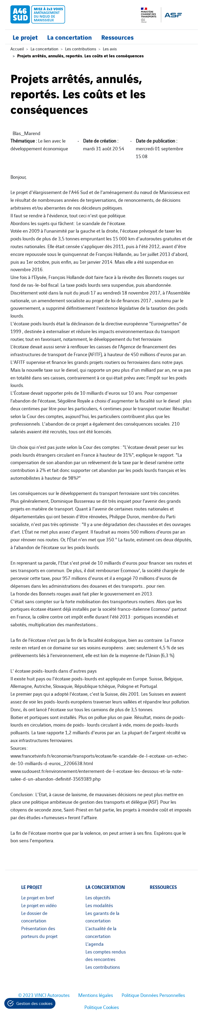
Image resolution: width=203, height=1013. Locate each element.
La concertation (69, 37)
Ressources (117, 37)
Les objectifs (97, 897)
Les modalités (99, 905)
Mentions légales (95, 994)
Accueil (17, 48)
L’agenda (94, 943)
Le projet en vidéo (39, 905)
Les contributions (80, 48)
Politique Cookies (101, 1006)
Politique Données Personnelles (153, 994)
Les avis (110, 48)
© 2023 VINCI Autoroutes (44, 994)
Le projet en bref (37, 897)
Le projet (25, 37)
